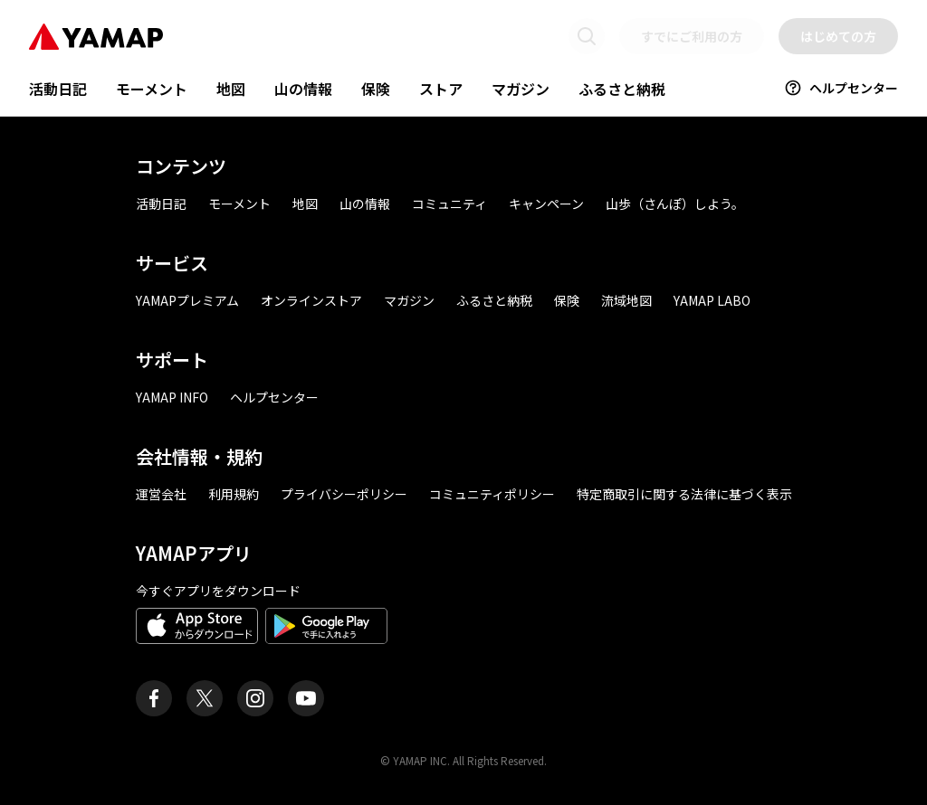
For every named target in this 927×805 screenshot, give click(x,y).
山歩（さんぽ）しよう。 (675, 203)
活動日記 (58, 88)
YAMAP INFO (172, 397)
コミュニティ (449, 203)
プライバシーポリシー (344, 494)
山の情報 (303, 88)
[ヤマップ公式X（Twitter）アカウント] (204, 698)
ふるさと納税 (621, 88)
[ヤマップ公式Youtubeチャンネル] (306, 698)
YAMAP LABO (712, 300)
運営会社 (161, 494)
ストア (441, 88)
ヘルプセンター (841, 88)
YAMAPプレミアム (187, 300)
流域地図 (626, 300)
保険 (375, 88)
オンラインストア (311, 300)
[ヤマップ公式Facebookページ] (154, 698)
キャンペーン (546, 203)
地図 (230, 88)
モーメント (151, 88)
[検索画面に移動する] (587, 36)
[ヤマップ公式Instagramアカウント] (255, 698)
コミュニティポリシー (492, 494)
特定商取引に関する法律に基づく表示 (684, 494)
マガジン (521, 88)
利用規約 (233, 494)
